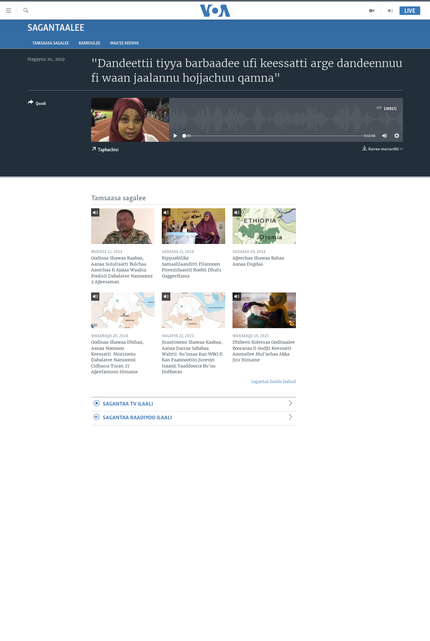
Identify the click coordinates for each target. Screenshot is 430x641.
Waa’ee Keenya (124, 43)
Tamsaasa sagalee (50, 43)
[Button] (37, 104)
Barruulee (89, 43)
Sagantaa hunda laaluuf (273, 381)
